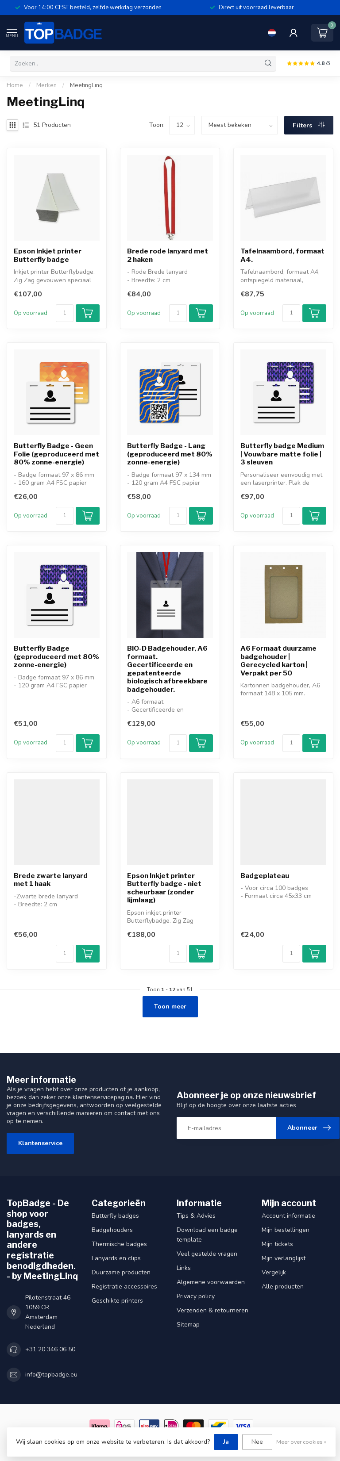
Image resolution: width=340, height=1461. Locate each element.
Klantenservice (40, 1143)
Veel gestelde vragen (207, 1254)
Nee (257, 1442)
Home (15, 85)
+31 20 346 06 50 (50, 1349)
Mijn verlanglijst (283, 1258)
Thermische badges (119, 1244)
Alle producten (283, 1286)
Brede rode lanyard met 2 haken (167, 255)
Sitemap (188, 1324)
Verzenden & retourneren (212, 1310)
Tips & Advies (196, 1216)
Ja (226, 1442)
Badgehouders (112, 1230)
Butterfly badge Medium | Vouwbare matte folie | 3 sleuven (282, 454)
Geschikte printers (117, 1300)
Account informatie (288, 1216)
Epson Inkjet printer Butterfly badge (47, 255)
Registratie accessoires (124, 1286)
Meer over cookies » (301, 1442)
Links (184, 1268)
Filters (309, 125)
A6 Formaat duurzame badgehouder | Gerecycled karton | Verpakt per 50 (278, 660)
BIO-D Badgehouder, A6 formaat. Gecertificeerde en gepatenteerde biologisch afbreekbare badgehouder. (167, 668)
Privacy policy (196, 1296)
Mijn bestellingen (285, 1230)
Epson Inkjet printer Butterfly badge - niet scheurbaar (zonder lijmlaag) (164, 888)
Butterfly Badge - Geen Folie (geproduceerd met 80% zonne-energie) (56, 454)
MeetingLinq (86, 85)
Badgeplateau (264, 876)
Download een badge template (207, 1235)
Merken (46, 85)
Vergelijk (274, 1272)
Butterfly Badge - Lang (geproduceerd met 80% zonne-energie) (169, 454)
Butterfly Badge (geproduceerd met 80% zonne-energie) (56, 656)
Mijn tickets (277, 1244)
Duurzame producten (121, 1272)
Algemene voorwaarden (211, 1282)
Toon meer (170, 1006)
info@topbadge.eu (51, 1374)
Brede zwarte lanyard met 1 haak (51, 880)
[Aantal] (64, 313)
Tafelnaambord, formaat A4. (282, 255)
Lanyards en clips (116, 1258)
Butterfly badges (115, 1216)
